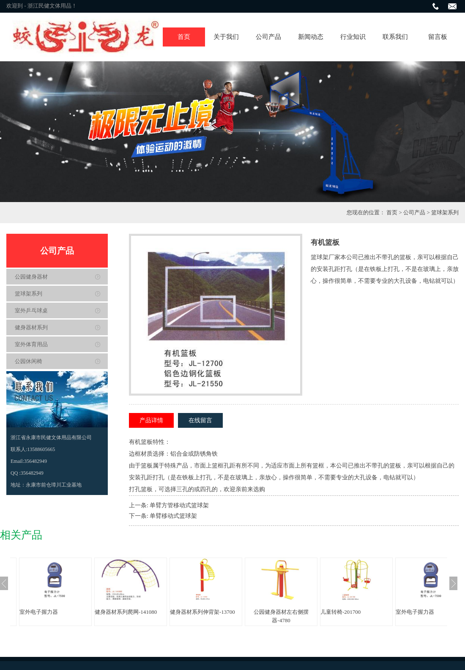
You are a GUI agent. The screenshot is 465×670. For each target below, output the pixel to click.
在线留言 (200, 420)
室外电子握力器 (38, 612)
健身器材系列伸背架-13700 (202, 612)
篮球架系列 (445, 212)
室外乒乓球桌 (31, 310)
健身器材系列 (31, 327)
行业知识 (353, 36)
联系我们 (395, 36)
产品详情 (151, 420)
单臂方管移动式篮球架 (179, 505)
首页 (184, 36)
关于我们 (226, 36)
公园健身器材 (31, 276)
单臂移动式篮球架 (173, 516)
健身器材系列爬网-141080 (126, 612)
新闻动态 (310, 36)
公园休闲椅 (28, 361)
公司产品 (268, 36)
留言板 (437, 36)
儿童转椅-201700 (340, 612)
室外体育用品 (31, 344)
